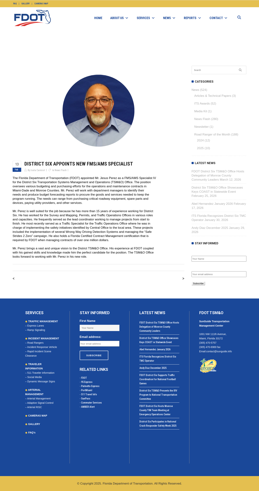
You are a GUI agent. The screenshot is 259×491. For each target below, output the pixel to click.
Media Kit (200, 111)
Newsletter (201, 126)
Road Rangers (35, 342)
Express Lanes (35, 325)
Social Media (34, 377)
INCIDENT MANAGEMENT (43, 338)
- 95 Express (86, 382)
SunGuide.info (88, 46)
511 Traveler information (40, 372)
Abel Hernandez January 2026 (212, 203)
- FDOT (83, 377)
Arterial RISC (34, 407)
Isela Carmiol (38, 170)
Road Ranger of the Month (212, 134)
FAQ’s (31, 432)
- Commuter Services (91, 402)
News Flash (115, 46)
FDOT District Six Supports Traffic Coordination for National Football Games (157, 379)
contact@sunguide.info (219, 351)
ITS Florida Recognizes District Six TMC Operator (157, 358)
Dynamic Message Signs (41, 381)
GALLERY (34, 424)
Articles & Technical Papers (212, 96)
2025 (200, 148)
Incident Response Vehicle (42, 347)
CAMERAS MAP (37, 415)
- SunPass (85, 398)
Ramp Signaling (36, 330)
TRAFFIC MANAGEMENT (43, 321)
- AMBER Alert (87, 406)
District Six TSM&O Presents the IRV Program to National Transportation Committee (158, 394)
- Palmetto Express (89, 386)
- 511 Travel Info (88, 394)
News (102, 46)
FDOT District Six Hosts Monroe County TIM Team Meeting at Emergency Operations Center (156, 410)
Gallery (25, 3)
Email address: (202, 267)
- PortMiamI (86, 390)
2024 (200, 140)
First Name (199, 252)
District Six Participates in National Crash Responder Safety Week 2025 (157, 423)
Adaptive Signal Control (40, 402)
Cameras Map (41, 3)
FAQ (15, 3)
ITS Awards (202, 103)
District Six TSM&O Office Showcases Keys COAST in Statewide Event (158, 340)
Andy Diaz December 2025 (210, 228)
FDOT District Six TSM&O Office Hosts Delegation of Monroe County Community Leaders (218, 175)
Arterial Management (39, 398)
